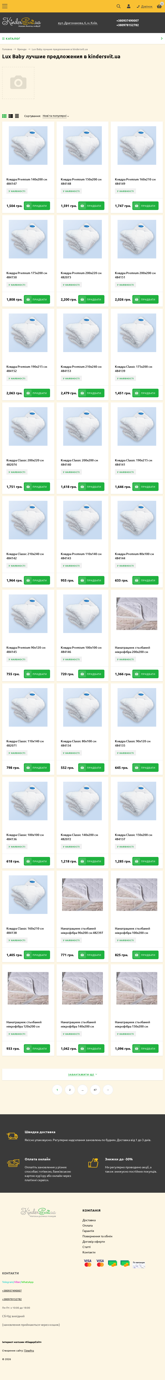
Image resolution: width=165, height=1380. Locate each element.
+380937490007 (127, 20)
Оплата (87, 1225)
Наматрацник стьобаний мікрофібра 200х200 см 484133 (132, 651)
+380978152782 (127, 25)
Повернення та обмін (97, 1236)
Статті (86, 1247)
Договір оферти (93, 1241)
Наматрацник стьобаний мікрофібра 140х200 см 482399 (78, 1026)
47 (95, 1089)
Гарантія (88, 1231)
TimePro (29, 1350)
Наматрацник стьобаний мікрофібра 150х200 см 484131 (132, 1026)
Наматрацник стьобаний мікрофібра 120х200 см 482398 (24, 1026)
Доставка (89, 1220)
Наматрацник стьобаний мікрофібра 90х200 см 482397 (82, 930)
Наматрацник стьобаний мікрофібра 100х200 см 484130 (132, 932)
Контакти (88, 1252)
